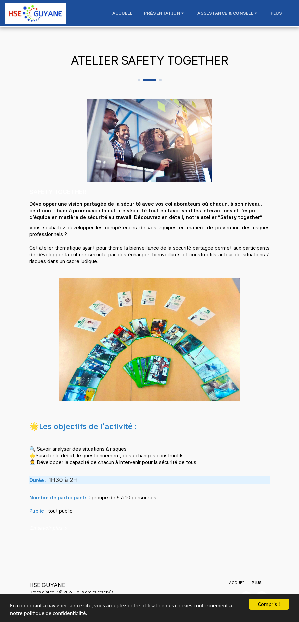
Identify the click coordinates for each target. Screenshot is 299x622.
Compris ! (269, 604)
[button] (165, 13)
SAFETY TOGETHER (58, 192)
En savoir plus (49, 528)
